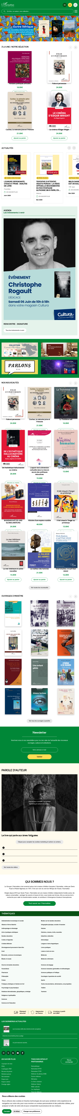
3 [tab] (69, 37)
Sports (43, 981)
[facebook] (22, 1054)
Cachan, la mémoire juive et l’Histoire (20, 130)
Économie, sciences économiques (12, 956)
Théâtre (43, 989)
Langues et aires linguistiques (50, 945)
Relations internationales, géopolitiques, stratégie (16, 993)
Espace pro (5, 1080)
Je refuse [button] (17, 1111)
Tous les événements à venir (15, 331)
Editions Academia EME (38, 1075)
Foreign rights (6, 1085)
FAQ (3, 1067)
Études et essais (6, 960)
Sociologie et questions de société (51, 977)
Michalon (34, 1080)
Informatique (44, 941)
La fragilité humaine (65, 468)
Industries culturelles (47, 937)
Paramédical (5, 970)
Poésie (4, 981)
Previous (69, 148)
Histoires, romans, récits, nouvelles (51, 933)
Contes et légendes (7, 941)
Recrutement (5, 1078)
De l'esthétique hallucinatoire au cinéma (13, 469)
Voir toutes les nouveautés (39, 589)
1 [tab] (64, 37)
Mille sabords (35, 1088)
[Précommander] (19, 92)
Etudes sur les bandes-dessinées (51, 922)
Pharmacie (5, 974)
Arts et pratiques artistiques (10, 933)
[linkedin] (13, 1054)
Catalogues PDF (7, 1070)
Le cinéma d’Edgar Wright (59, 130)
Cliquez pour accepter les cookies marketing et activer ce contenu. (40, 804)
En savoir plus (11, 193)
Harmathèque (35, 1067)
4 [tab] (72, 37)
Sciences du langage (47, 966)
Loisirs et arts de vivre (47, 952)
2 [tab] (67, 37)
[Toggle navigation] (75, 11)
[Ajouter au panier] (59, 92)
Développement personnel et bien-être (13, 948)
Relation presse (6, 1075)
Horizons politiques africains (20, 83)
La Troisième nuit (65, 420)
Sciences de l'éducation (8, 1004)
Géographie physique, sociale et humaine (53, 926)
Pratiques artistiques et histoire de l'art (13, 985)
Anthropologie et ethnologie (10, 929)
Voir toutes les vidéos (11, 868)
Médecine (44, 956)
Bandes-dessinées (7, 937)
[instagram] (4, 1054)
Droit (3, 952)
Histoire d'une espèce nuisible (39, 521)
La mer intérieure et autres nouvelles (13, 570)
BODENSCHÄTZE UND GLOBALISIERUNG (13, 522)
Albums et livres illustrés (9, 926)
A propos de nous (7, 1065)
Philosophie (5, 977)
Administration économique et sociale (13, 922)
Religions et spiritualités (9, 996)
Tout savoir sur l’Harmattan (39, 905)
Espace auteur (6, 1083)
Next (74, 148)
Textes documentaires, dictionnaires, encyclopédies (56, 985)
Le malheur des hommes (39, 569)
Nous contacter (69, 1062)
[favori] (30, 79)
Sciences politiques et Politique (50, 974)
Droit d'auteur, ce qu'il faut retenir (66, 570)
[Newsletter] (65, 5)
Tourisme (43, 993)
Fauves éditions (36, 1077)
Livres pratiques (46, 948)
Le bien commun (36, 1083)
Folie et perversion (59, 83)
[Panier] (75, 5)
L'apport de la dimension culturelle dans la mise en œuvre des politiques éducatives (39, 471)
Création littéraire (7, 945)
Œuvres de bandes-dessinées (10, 966)
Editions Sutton (36, 1085)
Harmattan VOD (36, 1072)
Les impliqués (35, 1090)
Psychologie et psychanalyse (10, 989)
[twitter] (8, 1054)
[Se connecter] (70, 5)
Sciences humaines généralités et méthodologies (55, 970)
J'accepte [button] (7, 1111)
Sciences (4, 1000)
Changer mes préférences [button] (31, 1111)
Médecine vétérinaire (47, 960)
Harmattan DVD (36, 1070)
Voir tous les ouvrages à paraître (39, 722)
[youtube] (18, 1054)
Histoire (43, 929)
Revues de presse (7, 1072)
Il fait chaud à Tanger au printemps (66, 522)
